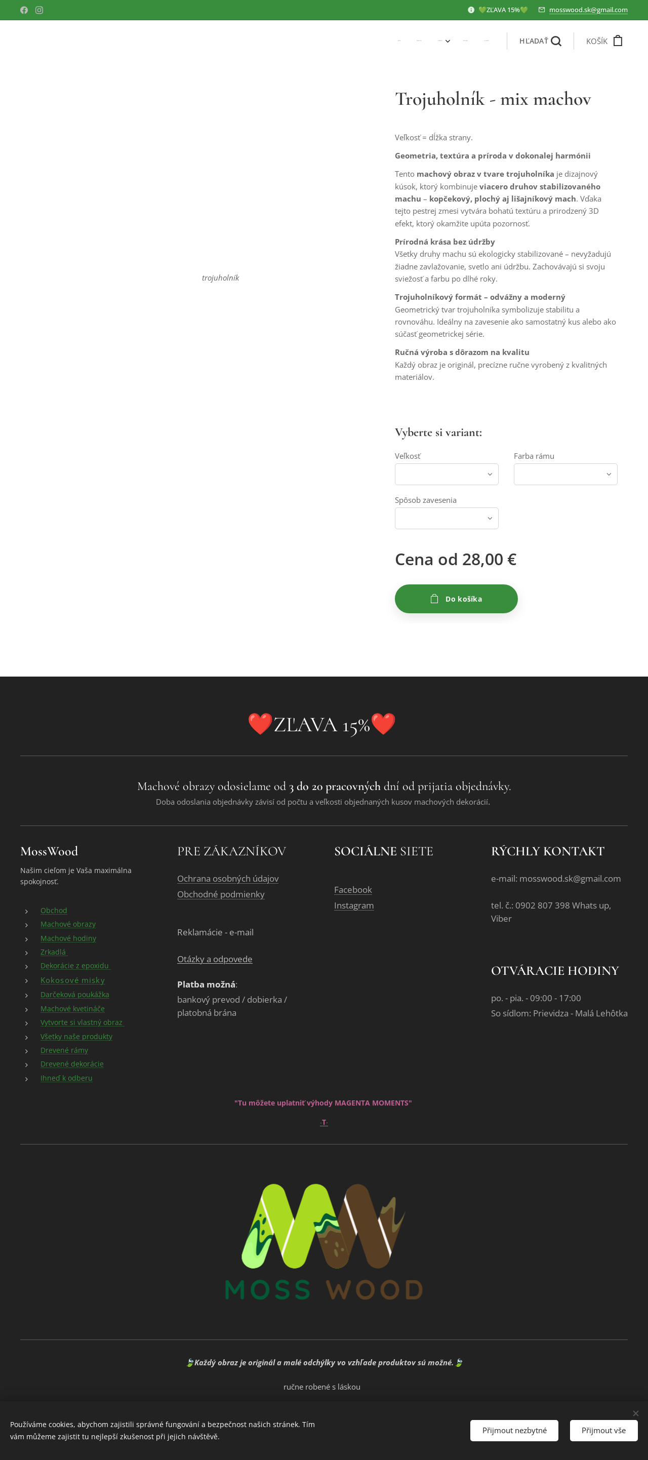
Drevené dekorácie (72, 1064)
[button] (540, 41)
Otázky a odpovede (215, 959)
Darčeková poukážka (74, 995)
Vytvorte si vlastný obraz (82, 1023)
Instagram (354, 905)
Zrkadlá (54, 952)
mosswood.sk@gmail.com (588, 9)
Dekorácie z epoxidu (75, 966)
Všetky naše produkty (76, 1036)
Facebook (353, 889)
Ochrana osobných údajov (227, 878)
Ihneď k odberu (66, 1078)
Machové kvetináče (72, 1008)
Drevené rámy (64, 1050)
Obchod (53, 910)
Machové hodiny (68, 938)
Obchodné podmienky (221, 894)
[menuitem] (421, 41)
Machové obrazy (68, 924)
